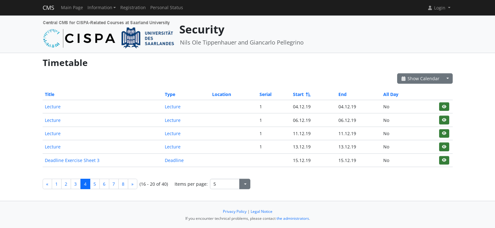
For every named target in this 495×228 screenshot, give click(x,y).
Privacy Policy (235, 211)
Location (221, 94)
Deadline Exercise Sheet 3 (72, 160)
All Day (390, 94)
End (342, 94)
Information (99, 7)
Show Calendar (420, 78)
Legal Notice (261, 211)
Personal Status (166, 7)
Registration (133, 7)
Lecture (53, 107)
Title (49, 94)
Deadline (174, 160)
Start (301, 94)
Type (170, 94)
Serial (265, 94)
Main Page (72, 7)
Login (437, 8)
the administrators (293, 218)
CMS (48, 7)
